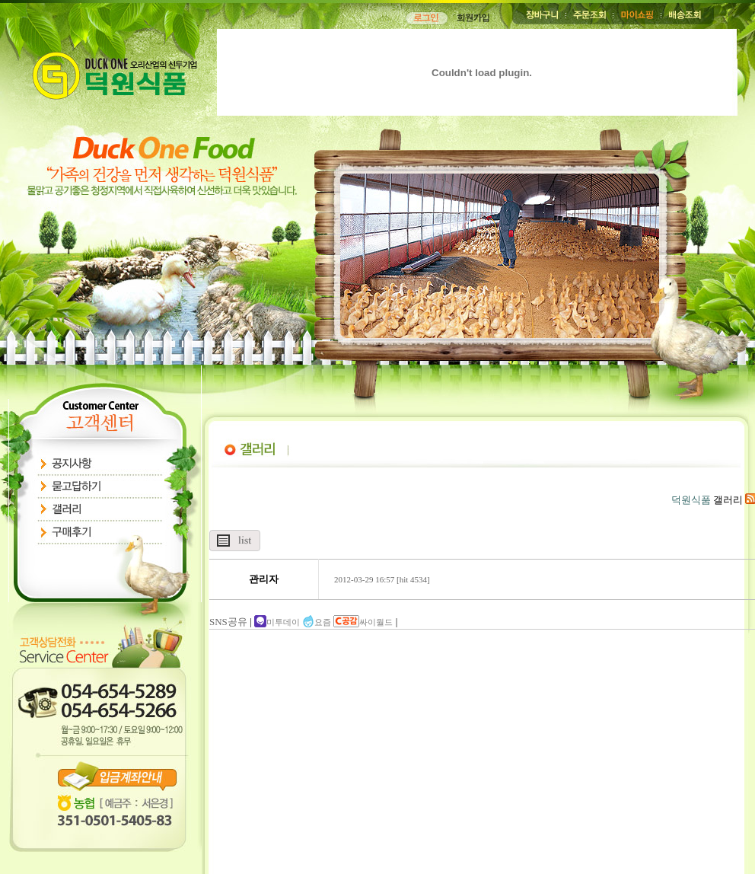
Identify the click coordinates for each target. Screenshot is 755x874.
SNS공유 (228, 621)
